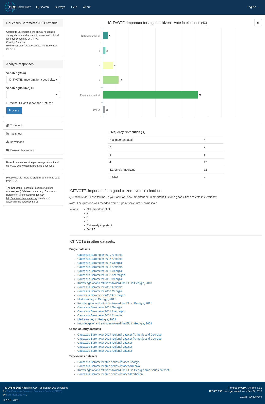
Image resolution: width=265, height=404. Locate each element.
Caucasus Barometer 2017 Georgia (99, 262)
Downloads (15, 142)
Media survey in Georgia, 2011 (96, 299)
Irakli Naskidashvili (16, 394)
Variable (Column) (18, 88)
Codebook (14, 125)
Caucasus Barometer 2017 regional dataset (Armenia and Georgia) (119, 334)
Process (14, 110)
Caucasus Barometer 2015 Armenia (99, 267)
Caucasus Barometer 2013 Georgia (99, 279)
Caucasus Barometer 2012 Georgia (99, 291)
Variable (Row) (16, 73)
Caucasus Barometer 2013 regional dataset (104, 342)
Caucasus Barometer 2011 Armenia (99, 315)
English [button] (253, 7)
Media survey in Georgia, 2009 (96, 319)
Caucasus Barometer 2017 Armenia (99, 258)
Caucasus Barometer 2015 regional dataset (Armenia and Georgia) (119, 338)
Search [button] (42, 7)
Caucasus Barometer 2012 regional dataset (104, 346)
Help (74, 7)
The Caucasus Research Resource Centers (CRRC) (34, 391)
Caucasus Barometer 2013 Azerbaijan (101, 275)
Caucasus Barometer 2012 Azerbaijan (101, 295)
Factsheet (14, 133)
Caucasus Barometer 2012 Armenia (99, 287)
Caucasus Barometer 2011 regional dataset (104, 350)
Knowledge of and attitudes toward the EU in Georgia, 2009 (114, 323)
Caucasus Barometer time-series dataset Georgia (108, 362)
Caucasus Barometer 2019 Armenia (99, 254)
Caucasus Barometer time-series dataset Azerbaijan (110, 374)
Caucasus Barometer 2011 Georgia (99, 307)
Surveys (60, 7)
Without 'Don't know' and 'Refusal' (29, 103)
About (87, 7)
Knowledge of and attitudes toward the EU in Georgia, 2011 (114, 303)
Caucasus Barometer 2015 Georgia (99, 271)
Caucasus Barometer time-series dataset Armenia (108, 366)
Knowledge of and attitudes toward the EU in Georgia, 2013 (114, 283)
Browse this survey (20, 150)
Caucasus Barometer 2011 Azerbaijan (101, 311)
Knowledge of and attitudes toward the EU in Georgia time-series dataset (123, 370)
